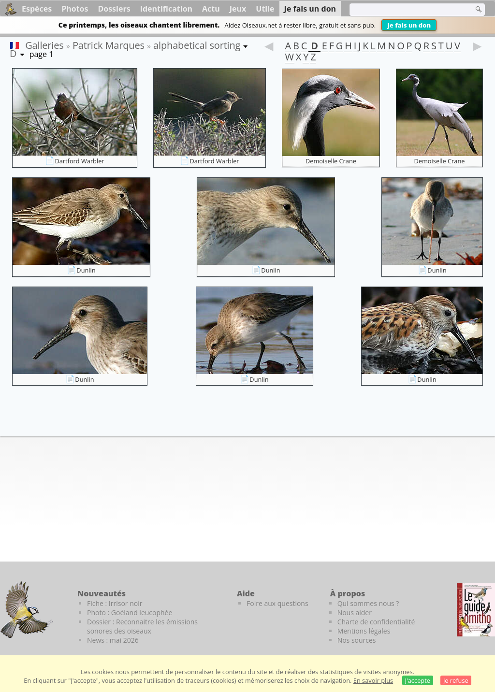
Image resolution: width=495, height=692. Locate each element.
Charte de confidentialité (376, 621)
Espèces (37, 8)
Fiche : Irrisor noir (114, 603)
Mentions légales (364, 630)
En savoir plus (373, 680)
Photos (74, 8)
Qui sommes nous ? (368, 603)
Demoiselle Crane (331, 161)
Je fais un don (409, 25)
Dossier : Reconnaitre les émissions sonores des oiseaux (142, 626)
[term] (405, 9)
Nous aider (354, 612)
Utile (265, 8)
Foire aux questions (277, 603)
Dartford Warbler (79, 161)
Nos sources (356, 640)
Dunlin (85, 270)
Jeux (238, 8)
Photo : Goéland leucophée (129, 612)
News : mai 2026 (113, 640)
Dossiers (114, 8)
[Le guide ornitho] (476, 609)
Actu (211, 8)
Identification (166, 8)
